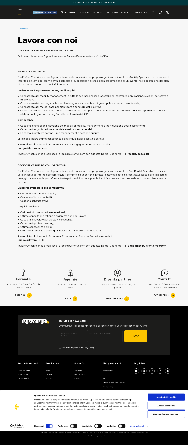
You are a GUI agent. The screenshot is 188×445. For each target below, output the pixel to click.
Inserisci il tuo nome (69, 334)
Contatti (126, 12)
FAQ (104, 378)
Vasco (48, 370)
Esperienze (98, 12)
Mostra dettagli (137, 440)
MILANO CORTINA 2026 (45, 12)
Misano (48, 378)
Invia (136, 336)
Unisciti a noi (117, 298)
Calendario (68, 12)
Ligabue (49, 374)
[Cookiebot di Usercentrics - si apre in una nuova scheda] (16, 440)
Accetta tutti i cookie (166, 411)
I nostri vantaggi (24, 370)
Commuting (79, 378)
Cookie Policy (108, 370)
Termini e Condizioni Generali (114, 383)
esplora (23, 295)
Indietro (23, 29)
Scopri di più (164, 295)
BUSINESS (84, 12)
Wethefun (112, 12)
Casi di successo (23, 378)
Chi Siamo (78, 370)
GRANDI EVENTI (141, 12)
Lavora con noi (80, 374)
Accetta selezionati (166, 419)
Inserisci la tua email (100, 333)
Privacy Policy (87, 348)
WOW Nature (23, 374)
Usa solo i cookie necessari (166, 428)
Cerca (70, 298)
